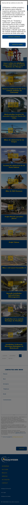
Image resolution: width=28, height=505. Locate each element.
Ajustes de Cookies (17, 44)
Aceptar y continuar (14, 36)
